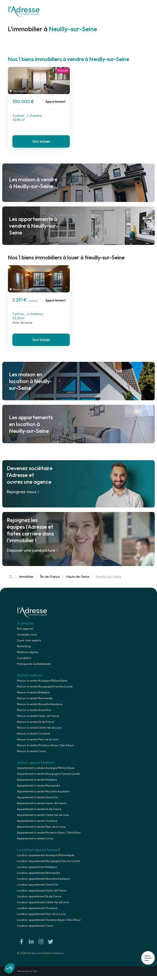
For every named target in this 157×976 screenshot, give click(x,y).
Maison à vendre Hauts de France (38, 716)
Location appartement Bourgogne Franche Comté (48, 861)
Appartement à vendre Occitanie (37, 821)
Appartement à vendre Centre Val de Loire (43, 815)
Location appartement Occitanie (37, 908)
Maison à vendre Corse (31, 751)
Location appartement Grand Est (37, 884)
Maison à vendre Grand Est (34, 710)
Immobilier (26, 577)
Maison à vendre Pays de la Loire (37, 739)
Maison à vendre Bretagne (33, 692)
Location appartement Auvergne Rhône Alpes (46, 855)
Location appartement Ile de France (39, 896)
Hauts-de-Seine (77, 577)
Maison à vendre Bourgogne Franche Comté (44, 686)
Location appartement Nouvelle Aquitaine (43, 879)
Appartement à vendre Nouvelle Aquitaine (43, 791)
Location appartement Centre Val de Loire (43, 902)
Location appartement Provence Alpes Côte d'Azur (49, 920)
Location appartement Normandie (38, 873)
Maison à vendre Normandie (34, 698)
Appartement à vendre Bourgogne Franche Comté (48, 774)
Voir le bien (41, 141)
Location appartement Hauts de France (41, 890)
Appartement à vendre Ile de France (39, 809)
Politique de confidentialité (34, 664)
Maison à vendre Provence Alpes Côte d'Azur (45, 745)
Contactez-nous (27, 634)
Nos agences (25, 628)
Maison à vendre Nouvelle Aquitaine (39, 704)
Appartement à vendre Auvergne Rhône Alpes (46, 768)
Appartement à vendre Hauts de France (41, 803)
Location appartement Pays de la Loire (41, 914)
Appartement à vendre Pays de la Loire (41, 827)
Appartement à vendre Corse (35, 838)
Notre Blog (24, 646)
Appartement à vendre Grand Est (37, 797)
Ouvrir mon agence (29, 640)
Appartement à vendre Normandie (38, 785)
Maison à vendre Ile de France (35, 722)
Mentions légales (28, 652)
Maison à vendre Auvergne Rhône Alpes (42, 680)
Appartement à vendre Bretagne (37, 780)
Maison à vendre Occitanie (33, 733)
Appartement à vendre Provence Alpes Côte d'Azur (49, 832)
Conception (24, 658)
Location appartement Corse (35, 926)
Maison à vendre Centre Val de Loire (39, 728)
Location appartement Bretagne (37, 867)
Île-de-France (50, 577)
